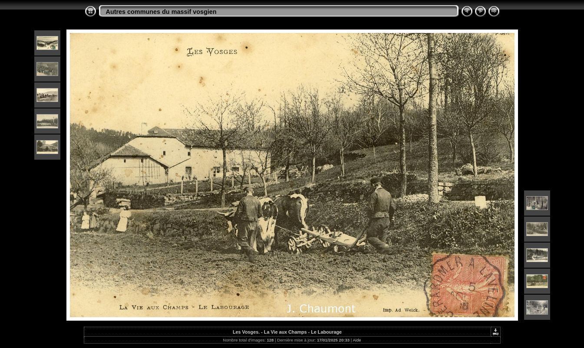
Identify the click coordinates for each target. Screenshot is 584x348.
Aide (357, 340)
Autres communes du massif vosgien (161, 11)
